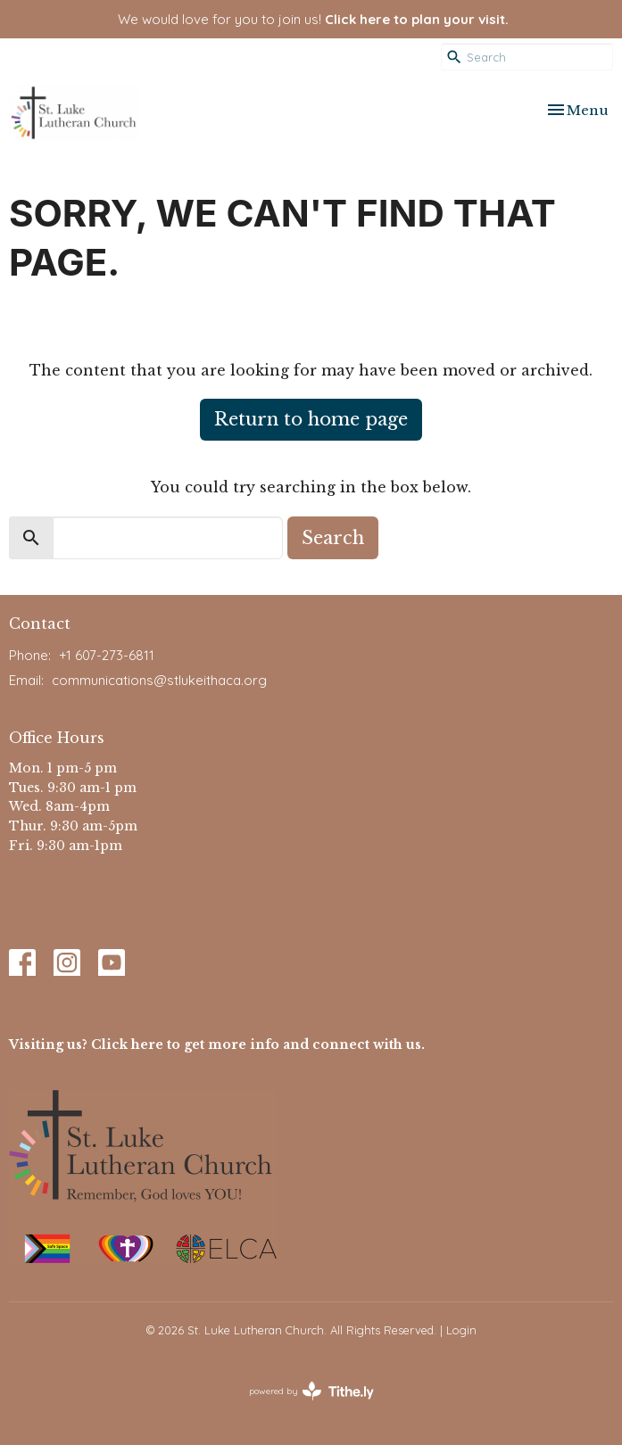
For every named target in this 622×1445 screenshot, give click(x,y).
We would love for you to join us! (313, 19)
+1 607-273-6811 (106, 655)
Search (333, 538)
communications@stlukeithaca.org (159, 680)
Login (461, 1330)
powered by (311, 1391)
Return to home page (311, 419)
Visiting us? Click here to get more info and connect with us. (217, 1044)
